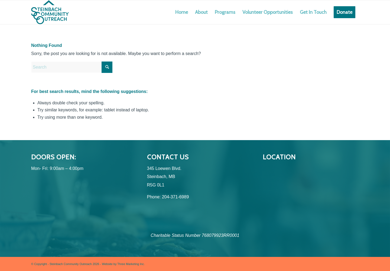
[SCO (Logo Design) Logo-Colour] (50, 12)
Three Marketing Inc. (131, 264)
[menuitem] (181, 12)
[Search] (71, 67)
